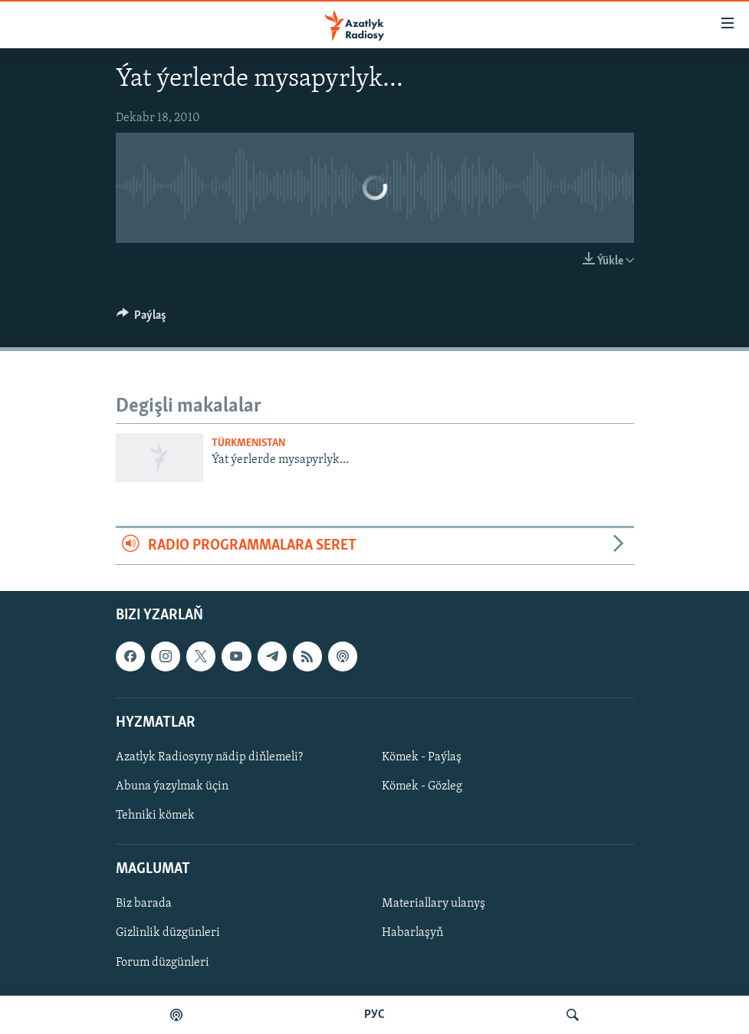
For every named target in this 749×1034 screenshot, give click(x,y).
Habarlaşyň (412, 933)
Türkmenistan (248, 443)
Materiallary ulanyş (433, 904)
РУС (374, 1015)
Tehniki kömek (155, 815)
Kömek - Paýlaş (422, 756)
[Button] (142, 318)
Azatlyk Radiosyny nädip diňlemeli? (209, 756)
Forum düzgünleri (162, 962)
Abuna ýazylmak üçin (172, 786)
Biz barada (144, 904)
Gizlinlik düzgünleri (168, 933)
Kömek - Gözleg (422, 786)
